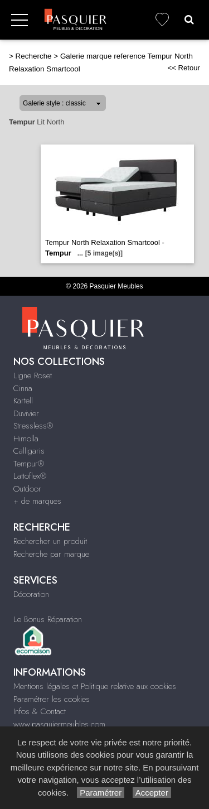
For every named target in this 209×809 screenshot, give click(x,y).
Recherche (34, 56)
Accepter (152, 792)
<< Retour (183, 68)
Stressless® (33, 426)
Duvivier (26, 413)
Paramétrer (100, 792)
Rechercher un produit (50, 541)
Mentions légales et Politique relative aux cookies (94, 686)
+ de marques (37, 501)
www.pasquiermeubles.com (59, 724)
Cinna (22, 388)
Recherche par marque (51, 554)
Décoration (31, 594)
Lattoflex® (29, 476)
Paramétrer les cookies (51, 699)
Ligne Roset (32, 375)
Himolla (25, 438)
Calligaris (29, 451)
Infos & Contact (39, 711)
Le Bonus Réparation (47, 619)
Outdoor (27, 489)
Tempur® (28, 464)
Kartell (23, 400)
